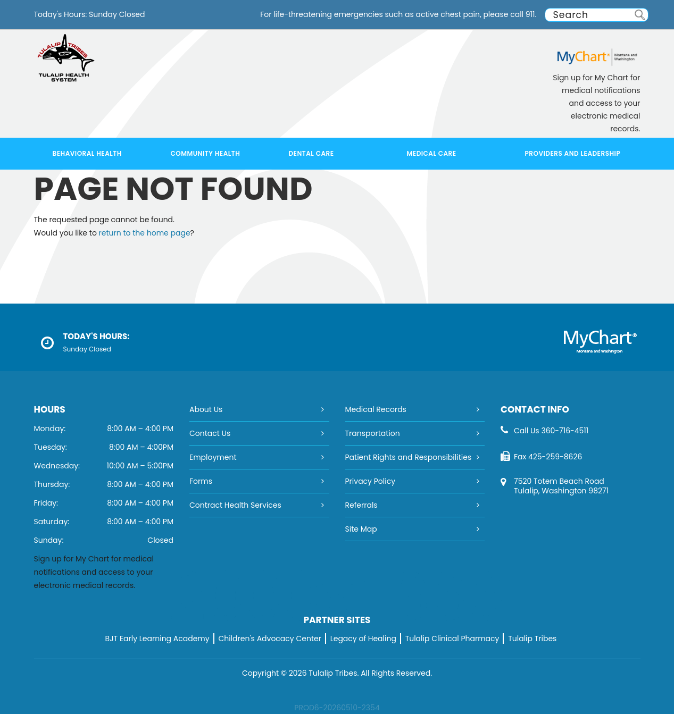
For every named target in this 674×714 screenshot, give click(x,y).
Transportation (372, 433)
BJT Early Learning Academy (157, 638)
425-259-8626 (555, 456)
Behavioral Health (87, 153)
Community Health (205, 153)
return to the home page (144, 233)
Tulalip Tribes (532, 638)
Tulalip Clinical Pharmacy (452, 638)
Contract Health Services (235, 505)
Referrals (361, 505)
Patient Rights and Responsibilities (408, 457)
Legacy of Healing (363, 638)
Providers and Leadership (573, 153)
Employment (213, 457)
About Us (205, 409)
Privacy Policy (370, 481)
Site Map (361, 529)
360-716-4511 (564, 430)
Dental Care (311, 153)
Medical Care (431, 153)
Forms (200, 481)
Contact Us (209, 433)
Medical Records (375, 409)
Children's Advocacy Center (269, 638)
